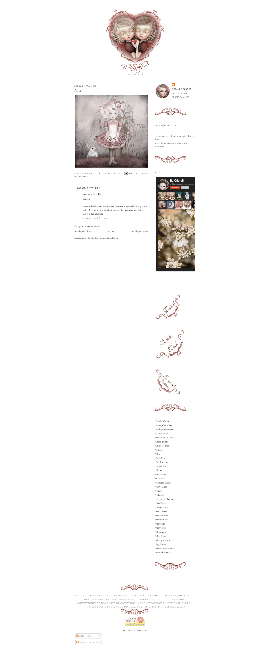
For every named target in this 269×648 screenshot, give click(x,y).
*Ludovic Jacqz (162, 507)
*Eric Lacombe (162, 462)
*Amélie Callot (162, 421)
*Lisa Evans (160, 503)
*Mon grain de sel (163, 540)
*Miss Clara (160, 536)
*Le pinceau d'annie (164, 499)
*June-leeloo (161, 474)
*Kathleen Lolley (163, 483)
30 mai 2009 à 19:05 (95, 218)
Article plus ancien (140, 231)
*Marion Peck (161, 519)
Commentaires (88, 642)
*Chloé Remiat (162, 446)
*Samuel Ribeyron (163, 552)
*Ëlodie (158, 470)
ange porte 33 (89, 194)
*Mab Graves (161, 511)
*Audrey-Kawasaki (164, 429)
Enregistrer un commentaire (87, 226)
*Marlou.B (160, 524)
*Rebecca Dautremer (164, 548)
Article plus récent (83, 231)
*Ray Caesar (160, 544)
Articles (84, 636)
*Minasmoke (161, 532)
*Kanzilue (159, 478)
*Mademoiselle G (163, 515)
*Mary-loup (160, 528)
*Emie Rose (160, 458)
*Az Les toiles (161, 433)
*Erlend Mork (161, 466)
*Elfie (157, 454)
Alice (77, 90)
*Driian (158, 450)
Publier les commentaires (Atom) (103, 238)
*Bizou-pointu (161, 442)
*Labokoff (159, 495)
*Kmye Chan (161, 487)
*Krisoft (158, 491)
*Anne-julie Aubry (163, 425)
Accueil (111, 231)
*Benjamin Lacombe (164, 437)
